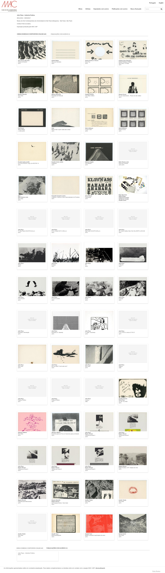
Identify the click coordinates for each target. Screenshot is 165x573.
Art (86, 264)
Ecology (54, 264)
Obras (80, 9)
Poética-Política (22, 400)
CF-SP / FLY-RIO (123, 401)
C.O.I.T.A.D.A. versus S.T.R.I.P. (127, 332)
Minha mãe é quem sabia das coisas (61, 129)
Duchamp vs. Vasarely (57, 332)
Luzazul (87, 400)
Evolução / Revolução (23, 332)
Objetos (121, 366)
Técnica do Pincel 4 (57, 469)
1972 (19, 164)
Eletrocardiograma (56, 535)
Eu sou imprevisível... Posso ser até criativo (130, 95)
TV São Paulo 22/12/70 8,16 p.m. (26, 231)
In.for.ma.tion (21, 298)
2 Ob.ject (121, 264)
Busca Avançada (136, 9)
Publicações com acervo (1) (60, 34)
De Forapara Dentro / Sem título (60, 503)
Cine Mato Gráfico (89, 95)
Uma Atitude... (88, 163)
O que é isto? (88, 129)
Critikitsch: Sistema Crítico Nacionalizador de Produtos (66, 197)
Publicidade (88, 197)
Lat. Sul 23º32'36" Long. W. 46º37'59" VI (28, 163)
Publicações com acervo (119, 9)
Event (86, 298)
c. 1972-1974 (21, 131)
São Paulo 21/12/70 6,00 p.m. (92, 231)
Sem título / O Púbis (124, 63)
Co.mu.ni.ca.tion (56, 298)
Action (19, 264)
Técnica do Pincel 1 (90, 435)
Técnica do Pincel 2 (124, 435)
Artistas (87, 9)
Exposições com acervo (101, 9)
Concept (121, 298)
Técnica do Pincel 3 (23, 469)
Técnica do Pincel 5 (90, 469)
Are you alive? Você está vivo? (59, 366)
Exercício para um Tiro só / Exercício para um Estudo (65, 433)
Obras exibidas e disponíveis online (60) (29, 548)
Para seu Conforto (123, 163)
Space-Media (21, 129)
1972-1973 (121, 164)
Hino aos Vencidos (56, 62)
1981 (86, 401)
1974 (19, 63)
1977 (120, 334)
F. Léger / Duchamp (90, 332)
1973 (86, 63)
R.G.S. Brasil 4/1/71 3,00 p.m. (59, 231)
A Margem (54, 163)
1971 (19, 334)
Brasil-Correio (122, 129)
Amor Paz (87, 62)
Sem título (20, 95)
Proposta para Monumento (25, 501)
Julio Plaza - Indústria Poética (26, 553)
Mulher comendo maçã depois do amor (95, 535)
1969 (120, 367)
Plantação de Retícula (57, 95)
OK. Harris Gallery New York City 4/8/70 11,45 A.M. (132, 231)
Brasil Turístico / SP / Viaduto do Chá (128, 467)
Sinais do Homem (22, 62)
